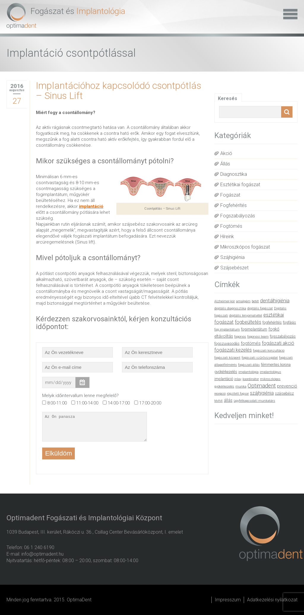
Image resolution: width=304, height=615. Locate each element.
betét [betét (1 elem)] (255, 301)
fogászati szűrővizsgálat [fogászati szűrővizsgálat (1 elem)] (260, 358)
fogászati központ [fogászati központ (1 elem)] (227, 358)
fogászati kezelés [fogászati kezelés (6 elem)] (233, 350)
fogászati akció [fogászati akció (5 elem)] (278, 343)
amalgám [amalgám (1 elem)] (243, 301)
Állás (225, 164)
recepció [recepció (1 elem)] (220, 394)
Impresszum (228, 600)
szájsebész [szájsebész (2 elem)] (284, 393)
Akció (226, 153)
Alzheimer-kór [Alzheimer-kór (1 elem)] (224, 301)
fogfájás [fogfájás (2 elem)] (289, 322)
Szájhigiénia (232, 257)
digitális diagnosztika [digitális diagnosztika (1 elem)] (230, 308)
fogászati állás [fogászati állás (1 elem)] (249, 365)
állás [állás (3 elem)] (228, 400)
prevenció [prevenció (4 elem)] (287, 386)
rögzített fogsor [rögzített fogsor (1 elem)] (238, 394)
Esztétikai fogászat (240, 184)
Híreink (227, 236)
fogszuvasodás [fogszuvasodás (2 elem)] (227, 343)
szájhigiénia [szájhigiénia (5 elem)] (262, 393)
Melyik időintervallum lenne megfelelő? (80, 395)
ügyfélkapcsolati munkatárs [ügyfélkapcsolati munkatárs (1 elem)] (254, 401)
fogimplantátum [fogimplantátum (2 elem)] (254, 329)
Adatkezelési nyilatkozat (272, 600)
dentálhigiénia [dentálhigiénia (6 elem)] (274, 300)
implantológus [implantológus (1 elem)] (270, 372)
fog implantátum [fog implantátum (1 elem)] (227, 329)
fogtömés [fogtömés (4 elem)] (251, 343)
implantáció (91, 206)
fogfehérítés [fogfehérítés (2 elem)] (272, 322)
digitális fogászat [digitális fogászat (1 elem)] (260, 308)
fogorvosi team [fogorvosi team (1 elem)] (258, 337)
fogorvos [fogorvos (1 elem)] (240, 337)
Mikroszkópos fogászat (245, 247)
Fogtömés (231, 226)
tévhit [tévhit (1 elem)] (218, 401)
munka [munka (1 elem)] (240, 386)
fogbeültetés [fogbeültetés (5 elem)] (248, 322)
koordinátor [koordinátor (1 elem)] (251, 379)
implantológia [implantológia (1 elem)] (248, 372)
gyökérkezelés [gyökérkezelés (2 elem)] (225, 371)
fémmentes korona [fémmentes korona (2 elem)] (276, 364)
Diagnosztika (233, 174)
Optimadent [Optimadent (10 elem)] (262, 385)
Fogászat (230, 195)
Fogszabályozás (237, 216)
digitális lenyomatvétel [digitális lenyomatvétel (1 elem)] (245, 315)
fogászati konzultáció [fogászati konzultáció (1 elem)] (268, 350)
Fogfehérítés (233, 205)
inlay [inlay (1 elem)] (237, 379)
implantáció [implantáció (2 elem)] (223, 379)
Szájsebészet (234, 268)
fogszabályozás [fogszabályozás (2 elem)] (283, 336)
